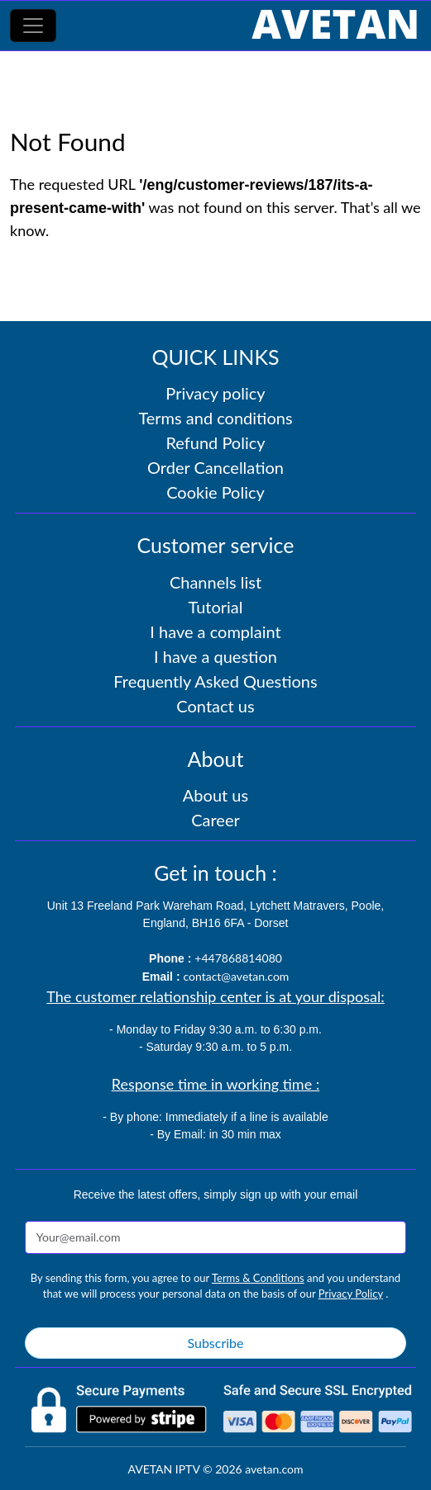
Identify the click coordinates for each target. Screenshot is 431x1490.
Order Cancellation (215, 467)
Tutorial (215, 607)
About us (215, 795)
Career (215, 820)
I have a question (215, 656)
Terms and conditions (215, 418)
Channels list (215, 582)
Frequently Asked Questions (215, 681)
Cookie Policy (215, 492)
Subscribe (215, 1342)
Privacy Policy (350, 1293)
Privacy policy (215, 393)
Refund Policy (215, 442)
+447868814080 (238, 958)
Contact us (215, 706)
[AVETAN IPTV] (334, 25)
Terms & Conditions (258, 1277)
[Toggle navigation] (33, 25)
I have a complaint (215, 631)
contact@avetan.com (236, 976)
